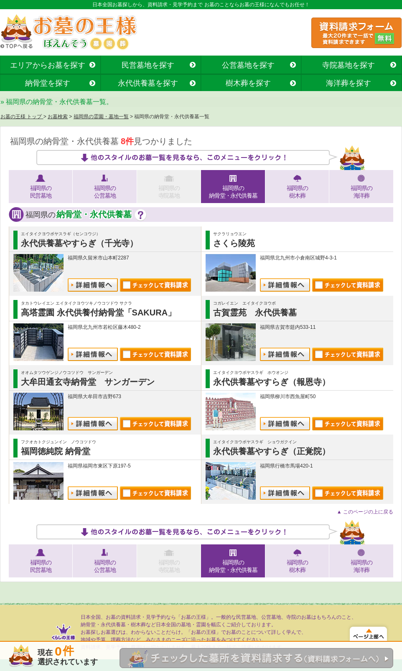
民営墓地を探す (148, 65)
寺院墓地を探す (348, 65)
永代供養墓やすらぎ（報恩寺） (271, 381)
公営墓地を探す (248, 65)
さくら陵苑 (234, 243)
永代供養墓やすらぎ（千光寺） (79, 243)
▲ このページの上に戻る (365, 512)
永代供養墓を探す (148, 83)
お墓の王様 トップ (21, 116)
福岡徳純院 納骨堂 (55, 451)
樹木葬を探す (248, 83)
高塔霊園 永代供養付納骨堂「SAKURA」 (98, 312)
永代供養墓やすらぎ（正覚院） (271, 451)
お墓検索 (58, 116)
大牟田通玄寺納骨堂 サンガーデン (88, 381)
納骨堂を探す (47, 83)
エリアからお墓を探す (47, 65)
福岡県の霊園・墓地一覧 (101, 116)
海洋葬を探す (348, 83)
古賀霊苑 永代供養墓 (255, 312)
